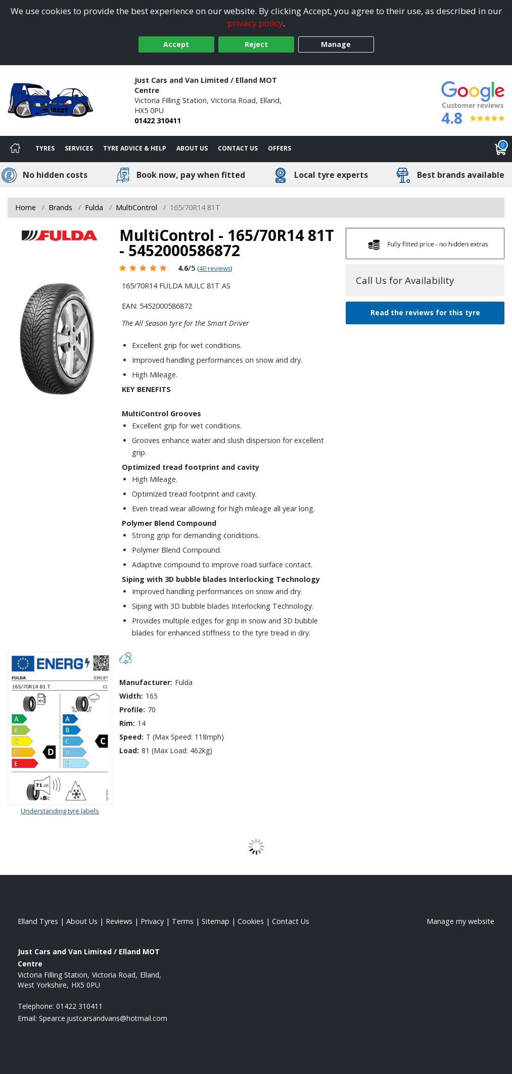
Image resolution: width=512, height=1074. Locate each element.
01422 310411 (157, 120)
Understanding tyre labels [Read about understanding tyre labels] (60, 810)
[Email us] (103, 1018)
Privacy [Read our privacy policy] (152, 921)
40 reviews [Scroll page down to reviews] (214, 268)
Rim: (127, 723)
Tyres (45, 148)
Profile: (132, 709)
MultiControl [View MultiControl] (136, 207)
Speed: (131, 737)
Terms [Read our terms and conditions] (183, 921)
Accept (176, 44)
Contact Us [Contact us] (238, 148)
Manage (336, 44)
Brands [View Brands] (60, 207)
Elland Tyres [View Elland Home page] (38, 921)
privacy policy (255, 23)
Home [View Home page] (25, 207)
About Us (192, 148)
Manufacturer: (145, 682)
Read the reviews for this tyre (425, 312)
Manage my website (460, 921)
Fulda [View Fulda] (94, 207)
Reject (256, 44)
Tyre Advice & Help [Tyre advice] (134, 148)
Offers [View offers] (279, 148)
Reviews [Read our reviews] (119, 921)
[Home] (15, 149)
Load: (129, 750)
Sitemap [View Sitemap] (215, 921)
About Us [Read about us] (82, 921)
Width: (131, 696)
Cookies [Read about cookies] (251, 921)
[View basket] (501, 149)
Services (79, 148)
